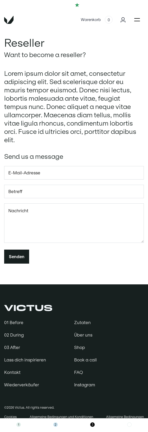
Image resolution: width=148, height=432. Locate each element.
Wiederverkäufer (21, 384)
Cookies (10, 417)
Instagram (84, 384)
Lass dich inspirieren (25, 359)
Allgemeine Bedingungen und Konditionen (61, 417)
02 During (14, 335)
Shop (79, 347)
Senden (16, 256)
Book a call (85, 359)
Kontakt (12, 372)
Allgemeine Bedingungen (125, 417)
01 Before (13, 322)
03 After (12, 347)
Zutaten (82, 322)
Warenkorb (91, 19)
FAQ (78, 372)
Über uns (83, 335)
